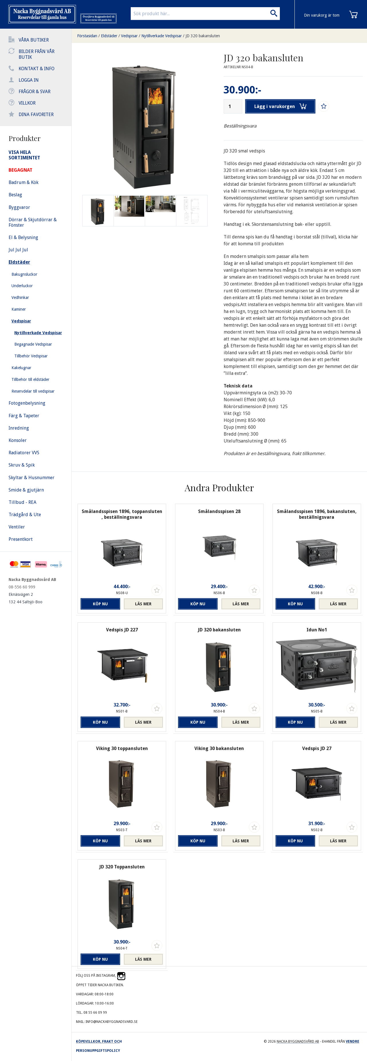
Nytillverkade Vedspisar (161, 36)
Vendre (352, 1042)
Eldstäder (109, 36)
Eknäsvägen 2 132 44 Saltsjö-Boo (25, 598)
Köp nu (100, 604)
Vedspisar (129, 36)
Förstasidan (87, 36)
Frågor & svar (34, 91)
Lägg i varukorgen (280, 106)
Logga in (29, 80)
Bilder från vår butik (36, 54)
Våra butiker (34, 40)
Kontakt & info (36, 68)
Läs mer (143, 604)
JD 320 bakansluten (203, 36)
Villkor (27, 103)
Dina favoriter (36, 114)
